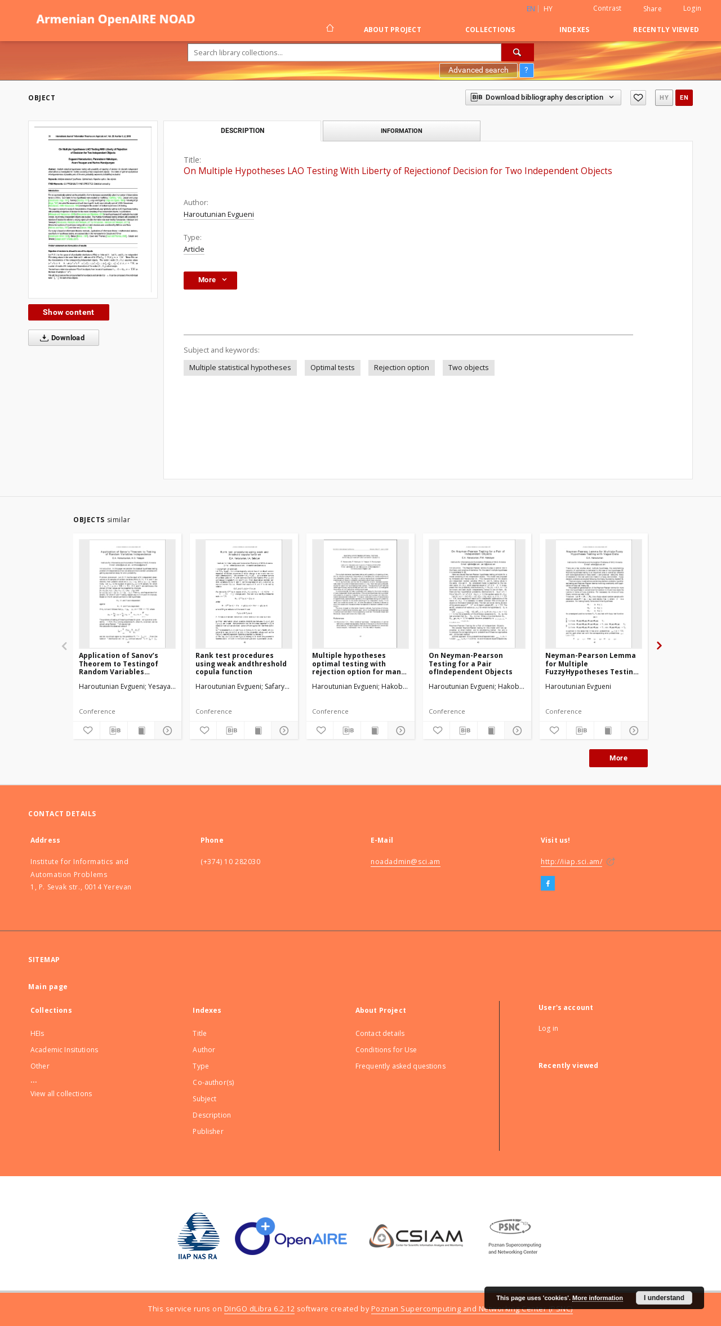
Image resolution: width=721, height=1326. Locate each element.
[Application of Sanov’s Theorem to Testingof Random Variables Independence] (127, 594)
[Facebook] (548, 884)
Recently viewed (666, 29)
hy (548, 8)
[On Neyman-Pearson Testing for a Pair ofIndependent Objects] (477, 594)
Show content (69, 312)
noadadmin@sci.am (405, 861)
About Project (392, 29)
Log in (548, 1028)
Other (40, 1066)
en (684, 97)
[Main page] (329, 29)
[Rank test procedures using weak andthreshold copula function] (244, 594)
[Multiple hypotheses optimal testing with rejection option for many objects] (360, 594)
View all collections (61, 1093)
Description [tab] (242, 131)
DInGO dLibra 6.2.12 (259, 1309)
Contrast (607, 8)
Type (201, 1066)
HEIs (37, 1033)
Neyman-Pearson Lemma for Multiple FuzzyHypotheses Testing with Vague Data (591, 663)
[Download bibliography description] (113, 730)
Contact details (379, 1033)
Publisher (208, 1131)
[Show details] (166, 730)
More (618, 758)
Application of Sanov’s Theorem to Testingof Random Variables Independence (118, 663)
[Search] (517, 52)
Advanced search (478, 69)
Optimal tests (332, 367)
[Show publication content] (141, 730)
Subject (204, 1098)
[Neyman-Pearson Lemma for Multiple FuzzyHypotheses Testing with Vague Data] (594, 594)
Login (692, 8)
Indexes (574, 29)
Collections (490, 29)
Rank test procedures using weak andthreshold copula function (241, 663)
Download (59, 338)
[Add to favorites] (638, 97)
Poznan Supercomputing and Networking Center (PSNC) (472, 1309)
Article (194, 249)
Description (212, 1115)
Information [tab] (401, 131)
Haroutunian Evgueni (219, 214)
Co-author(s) (213, 1082)
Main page (48, 986)
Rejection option (401, 367)
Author (204, 1049)
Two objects (468, 367)
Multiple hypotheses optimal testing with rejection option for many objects (358, 663)
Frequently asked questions (400, 1066)
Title (200, 1033)
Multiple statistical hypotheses (240, 367)
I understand (664, 1298)
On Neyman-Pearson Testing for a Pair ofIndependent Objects (471, 663)
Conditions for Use (386, 1049)
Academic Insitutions (64, 1049)
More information (597, 1297)
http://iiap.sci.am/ (571, 861)
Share (652, 9)
